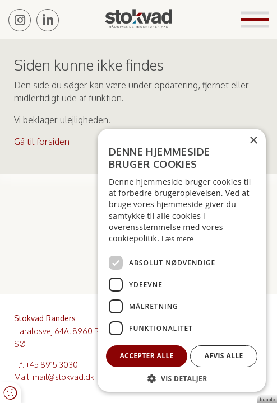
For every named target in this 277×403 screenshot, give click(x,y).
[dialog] (182, 260)
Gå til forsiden (42, 141)
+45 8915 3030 (52, 364)
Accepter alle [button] (146, 355)
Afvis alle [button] (224, 355)
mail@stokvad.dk (63, 377)
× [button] (253, 141)
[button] (182, 378)
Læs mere (177, 238)
